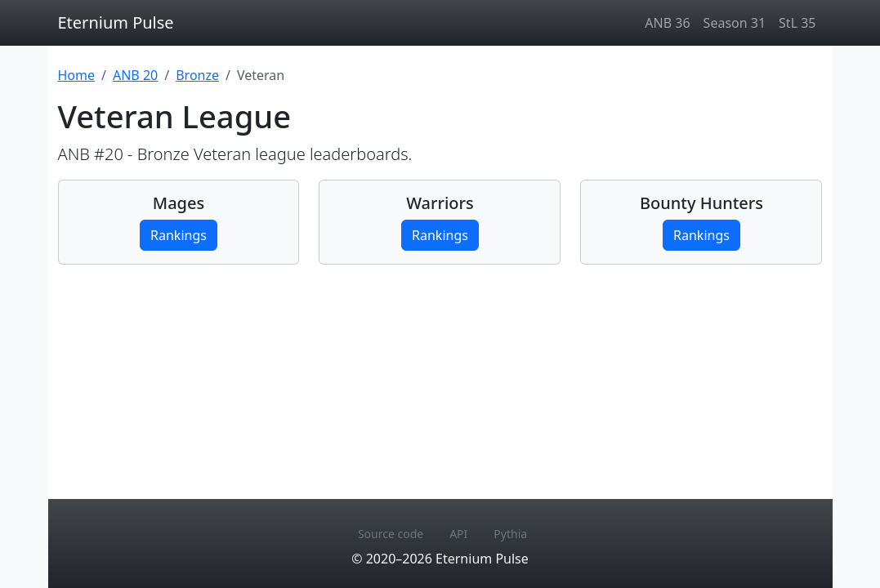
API (458, 533)
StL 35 (797, 23)
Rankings (178, 235)
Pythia (510, 533)
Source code (390, 533)
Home (77, 75)
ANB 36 (667, 23)
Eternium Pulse (116, 22)
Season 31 (735, 23)
